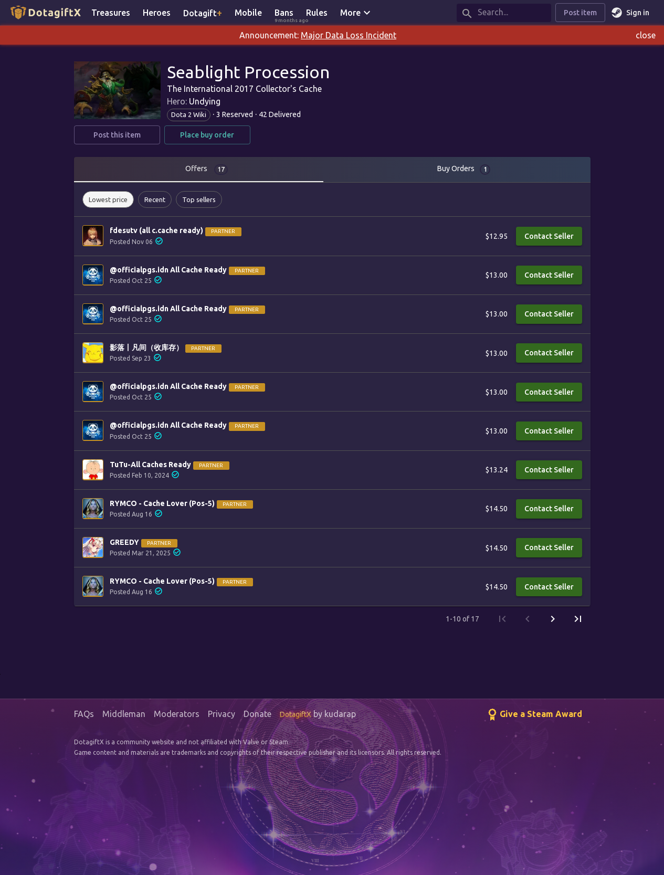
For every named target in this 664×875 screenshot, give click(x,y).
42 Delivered (280, 114)
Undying (204, 101)
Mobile (248, 12)
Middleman (123, 714)
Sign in (631, 13)
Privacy (221, 714)
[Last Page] (578, 618)
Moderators (176, 714)
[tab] (203, 169)
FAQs (84, 714)
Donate (257, 714)
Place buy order (207, 135)
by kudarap (318, 714)
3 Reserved (234, 114)
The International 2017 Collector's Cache (244, 88)
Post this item (117, 135)
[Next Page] (552, 618)
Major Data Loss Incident (348, 35)
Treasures (110, 12)
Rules (317, 12)
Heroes (157, 12)
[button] (108, 199)
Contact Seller (549, 236)
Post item (580, 13)
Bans (287, 13)
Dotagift (202, 12)
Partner (223, 231)
